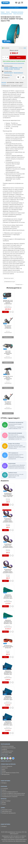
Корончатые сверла (7, 752)
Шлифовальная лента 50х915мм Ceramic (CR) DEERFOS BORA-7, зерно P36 (8, 495)
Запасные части (7, 755)
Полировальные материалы (8, 747)
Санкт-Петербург (6, 801)
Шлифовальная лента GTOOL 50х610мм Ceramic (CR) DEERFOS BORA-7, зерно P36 (8, 520)
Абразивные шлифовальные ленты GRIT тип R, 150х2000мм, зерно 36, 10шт (7, 596)
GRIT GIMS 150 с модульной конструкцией (7, 327)
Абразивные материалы (8, 746)
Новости (4, 790)
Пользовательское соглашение (9, 796)
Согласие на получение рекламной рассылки (13, 795)
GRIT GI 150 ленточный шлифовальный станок (8, 353)
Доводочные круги (9, 278)
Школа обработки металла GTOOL (10, 772)
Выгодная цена (5, 774)
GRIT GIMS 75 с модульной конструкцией (8, 403)
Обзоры (4, 771)
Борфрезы (4, 749)
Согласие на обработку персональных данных (13, 793)
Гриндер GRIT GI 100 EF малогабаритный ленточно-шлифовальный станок (8, 302)
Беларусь (4, 782)
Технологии (5, 768)
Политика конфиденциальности (10, 791)
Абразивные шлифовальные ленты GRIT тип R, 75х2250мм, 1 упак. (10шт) (8, 622)
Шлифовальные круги (9, 281)
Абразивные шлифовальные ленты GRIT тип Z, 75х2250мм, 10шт (8, 672)
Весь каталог (5, 754)
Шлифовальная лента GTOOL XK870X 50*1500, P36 (8, 646)
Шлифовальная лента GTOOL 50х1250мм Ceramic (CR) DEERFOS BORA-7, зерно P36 (8, 571)
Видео (3, 769)
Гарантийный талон (7, 811)
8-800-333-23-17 (6, 761)
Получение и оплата (7, 809)
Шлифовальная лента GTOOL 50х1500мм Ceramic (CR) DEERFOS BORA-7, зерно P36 (8, 546)
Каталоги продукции (7, 766)
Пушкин (4, 804)
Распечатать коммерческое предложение (14, 63)
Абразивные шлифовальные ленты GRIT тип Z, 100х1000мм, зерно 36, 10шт (7, 698)
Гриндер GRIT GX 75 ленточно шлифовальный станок (8, 378)
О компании (5, 788)
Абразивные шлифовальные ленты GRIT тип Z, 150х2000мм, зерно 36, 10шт (7, 723)
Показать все (18, 284)
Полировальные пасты (7, 751)
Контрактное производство (9, 813)
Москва (4, 802)
